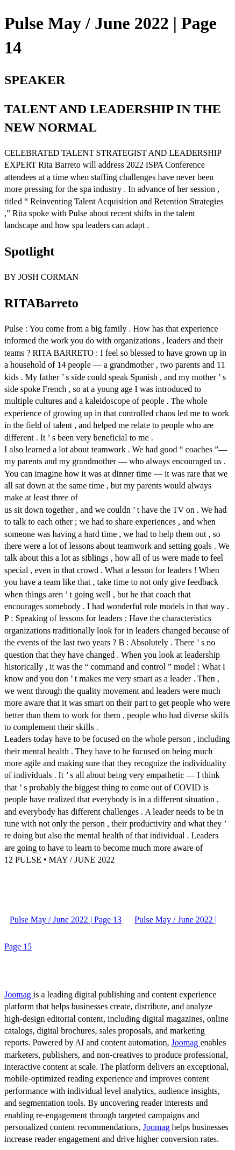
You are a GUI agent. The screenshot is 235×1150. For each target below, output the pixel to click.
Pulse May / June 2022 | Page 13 (66, 919)
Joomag (18, 994)
